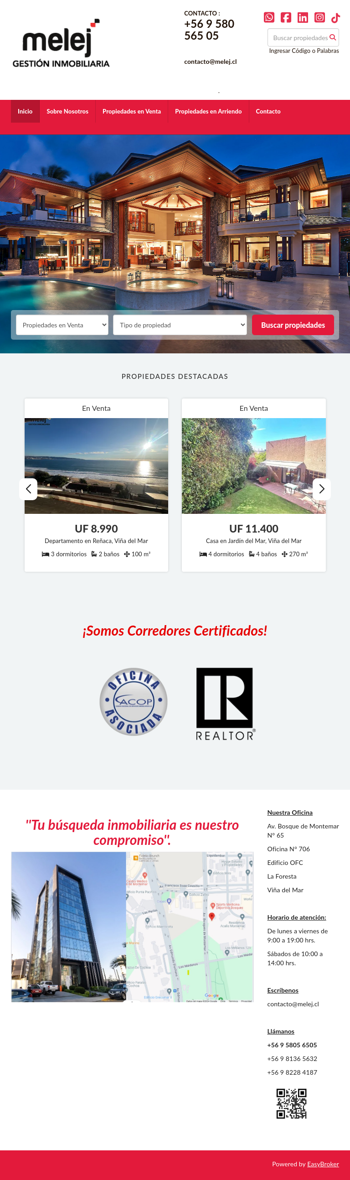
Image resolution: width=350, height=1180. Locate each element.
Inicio (25, 111)
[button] (322, 489)
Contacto (268, 111)
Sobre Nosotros (67, 111)
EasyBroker (323, 1164)
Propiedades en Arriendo (208, 111)
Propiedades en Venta (132, 111)
